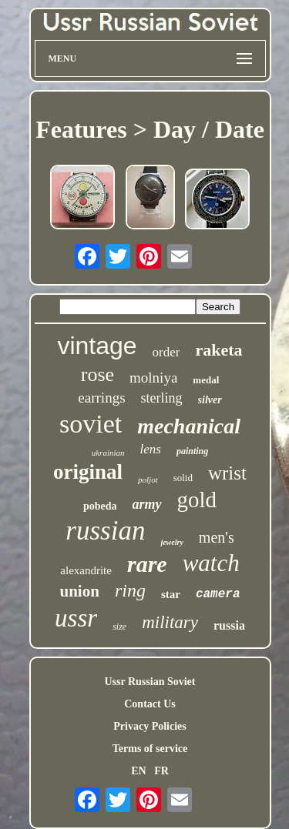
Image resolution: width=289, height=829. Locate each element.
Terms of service (150, 748)
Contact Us (150, 704)
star (170, 594)
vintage (96, 345)
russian (105, 531)
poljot (148, 479)
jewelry (171, 542)
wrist (227, 473)
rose (97, 374)
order (166, 352)
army (147, 504)
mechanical (188, 426)
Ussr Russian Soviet (150, 681)
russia (229, 625)
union (79, 591)
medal (206, 380)
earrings (101, 397)
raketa (218, 349)
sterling (162, 398)
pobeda (100, 506)
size (119, 626)
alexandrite (86, 570)
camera (218, 594)
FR (161, 771)
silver (210, 400)
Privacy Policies (149, 726)
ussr (76, 618)
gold (197, 499)
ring (130, 590)
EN (138, 771)
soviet (90, 423)
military (170, 622)
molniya (153, 377)
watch (211, 563)
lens (150, 449)
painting (192, 451)
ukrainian (108, 452)
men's (216, 537)
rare (147, 564)
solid (183, 477)
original (88, 471)
